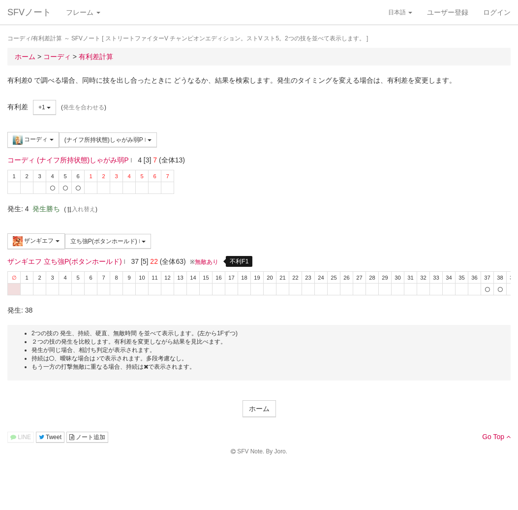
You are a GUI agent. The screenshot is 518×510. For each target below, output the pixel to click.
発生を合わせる (83, 107)
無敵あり (206, 261)
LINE (20, 437)
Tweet (50, 437)
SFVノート (29, 12)
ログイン (497, 12)
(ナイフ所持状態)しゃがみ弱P (108, 139)
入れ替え (80, 209)
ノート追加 (87, 437)
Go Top (496, 437)
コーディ (33, 140)
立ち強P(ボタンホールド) (108, 241)
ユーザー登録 (447, 12)
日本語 (400, 12)
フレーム (83, 12)
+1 (44, 107)
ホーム (259, 409)
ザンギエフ (36, 241)
